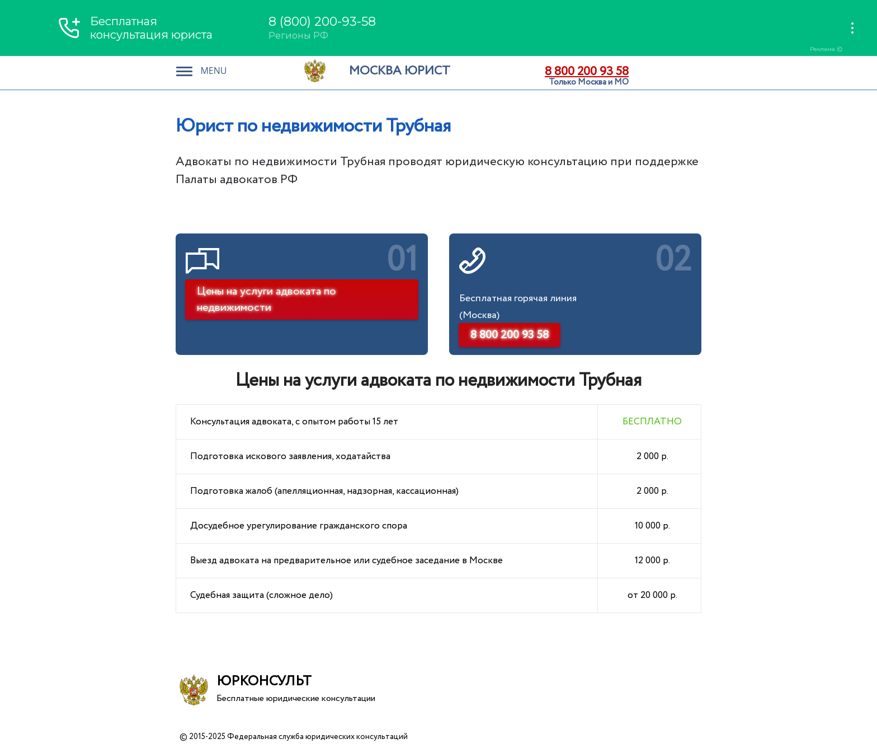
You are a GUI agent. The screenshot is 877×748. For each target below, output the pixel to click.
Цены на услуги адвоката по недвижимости (266, 299)
